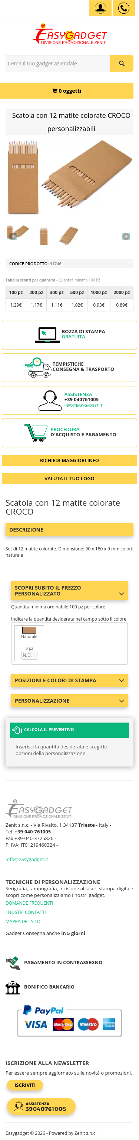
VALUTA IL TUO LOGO (69, 478)
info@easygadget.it (83, 405)
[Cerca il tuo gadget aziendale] (121, 63)
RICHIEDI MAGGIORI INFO (69, 460)
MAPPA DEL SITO (23, 921)
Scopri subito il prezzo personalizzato (69, 590)
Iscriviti (25, 1085)
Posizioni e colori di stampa (69, 680)
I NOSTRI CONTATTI (26, 912)
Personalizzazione (69, 700)
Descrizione (26, 529)
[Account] (100, 8)
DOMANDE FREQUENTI (29, 903)
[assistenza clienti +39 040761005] (124, 8)
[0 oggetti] (66, 91)
